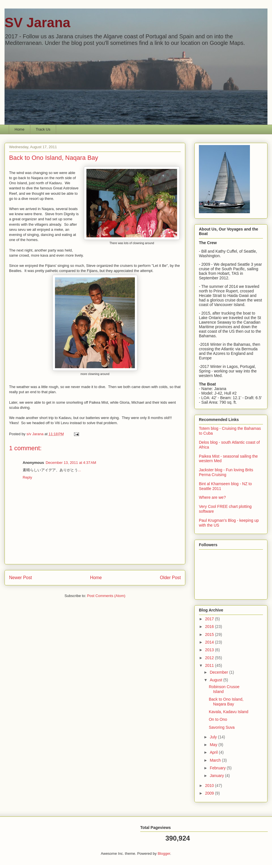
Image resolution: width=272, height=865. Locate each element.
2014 (210, 642)
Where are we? (212, 497)
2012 (210, 657)
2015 (210, 634)
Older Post (170, 577)
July (214, 737)
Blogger (164, 853)
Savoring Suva (222, 727)
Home (20, 129)
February (218, 768)
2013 (210, 650)
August (216, 680)
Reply (27, 477)
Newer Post (20, 577)
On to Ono (218, 719)
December (219, 672)
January (217, 775)
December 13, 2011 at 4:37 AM (71, 462)
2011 (210, 665)
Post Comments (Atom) (106, 596)
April (214, 752)
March (216, 760)
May (214, 744)
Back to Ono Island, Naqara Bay (226, 701)
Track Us (43, 129)
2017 (210, 619)
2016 (210, 626)
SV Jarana (37, 22)
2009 (210, 793)
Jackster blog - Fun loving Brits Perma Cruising (226, 472)
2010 (210, 785)
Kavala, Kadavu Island (228, 711)
